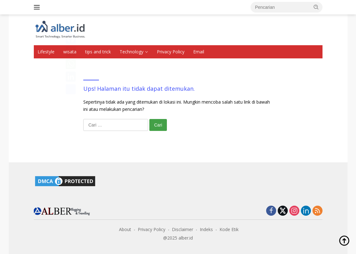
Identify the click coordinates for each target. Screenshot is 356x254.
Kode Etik (229, 229)
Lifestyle (46, 52)
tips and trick (98, 52)
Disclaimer (182, 229)
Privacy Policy (170, 52)
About (125, 229)
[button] (316, 7)
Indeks (206, 229)
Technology (131, 52)
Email (198, 52)
